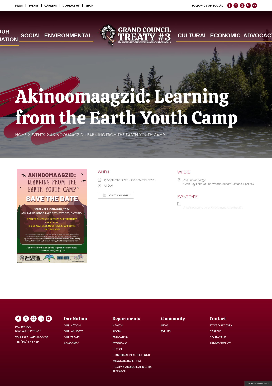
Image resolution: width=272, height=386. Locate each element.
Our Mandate (73, 331)
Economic (225, 35)
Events (34, 5)
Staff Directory (221, 325)
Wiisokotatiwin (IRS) (126, 361)
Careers (50, 5)
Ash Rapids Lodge (194, 180)
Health (117, 325)
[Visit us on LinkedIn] (248, 5)
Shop (89, 5)
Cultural (192, 35)
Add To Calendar (116, 195)
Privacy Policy (220, 343)
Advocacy (71, 343)
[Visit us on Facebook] (229, 5)
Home (21, 134)
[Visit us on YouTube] (254, 5)
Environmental (68, 35)
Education (120, 337)
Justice (117, 349)
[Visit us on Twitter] (235, 5)
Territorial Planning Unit (131, 355)
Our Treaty (72, 337)
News (19, 5)
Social (31, 35)
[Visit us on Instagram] (242, 5)
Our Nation (72, 325)
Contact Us (71, 5)
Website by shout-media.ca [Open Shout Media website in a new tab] (258, 383)
